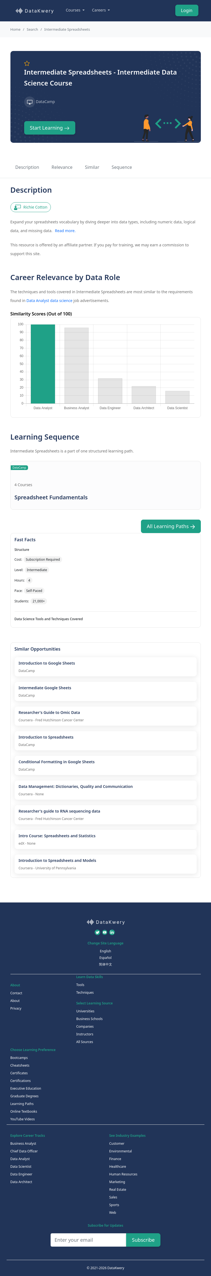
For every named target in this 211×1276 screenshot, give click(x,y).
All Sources (84, 1041)
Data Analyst (20, 1159)
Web (112, 1212)
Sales (113, 1197)
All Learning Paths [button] (171, 526)
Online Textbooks (23, 1111)
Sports (114, 1205)
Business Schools (89, 1018)
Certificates (19, 1073)
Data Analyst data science (49, 300)
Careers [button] (99, 10)
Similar (92, 167)
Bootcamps (19, 1057)
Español (105, 957)
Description (27, 167)
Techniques (85, 992)
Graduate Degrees (24, 1096)
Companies (85, 1026)
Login (187, 10)
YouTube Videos (22, 1119)
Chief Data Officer (24, 1151)
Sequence (122, 167)
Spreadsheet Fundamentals (51, 497)
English (105, 951)
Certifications (20, 1080)
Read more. (65, 230)
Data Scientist (21, 1166)
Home (15, 29)
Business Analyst (23, 1143)
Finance (115, 1159)
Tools (80, 984)
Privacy (15, 1008)
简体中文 (105, 964)
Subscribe (143, 1240)
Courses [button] (74, 10)
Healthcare (117, 1166)
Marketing (117, 1182)
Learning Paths (22, 1103)
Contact (16, 993)
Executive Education (25, 1088)
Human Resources (123, 1174)
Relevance (62, 167)
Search (32, 29)
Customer (116, 1143)
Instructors (84, 1034)
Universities (85, 1011)
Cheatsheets (20, 1065)
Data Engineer (21, 1174)
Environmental (120, 1151)
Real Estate (117, 1189)
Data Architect (21, 1182)
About (15, 1000)
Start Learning (50, 127)
